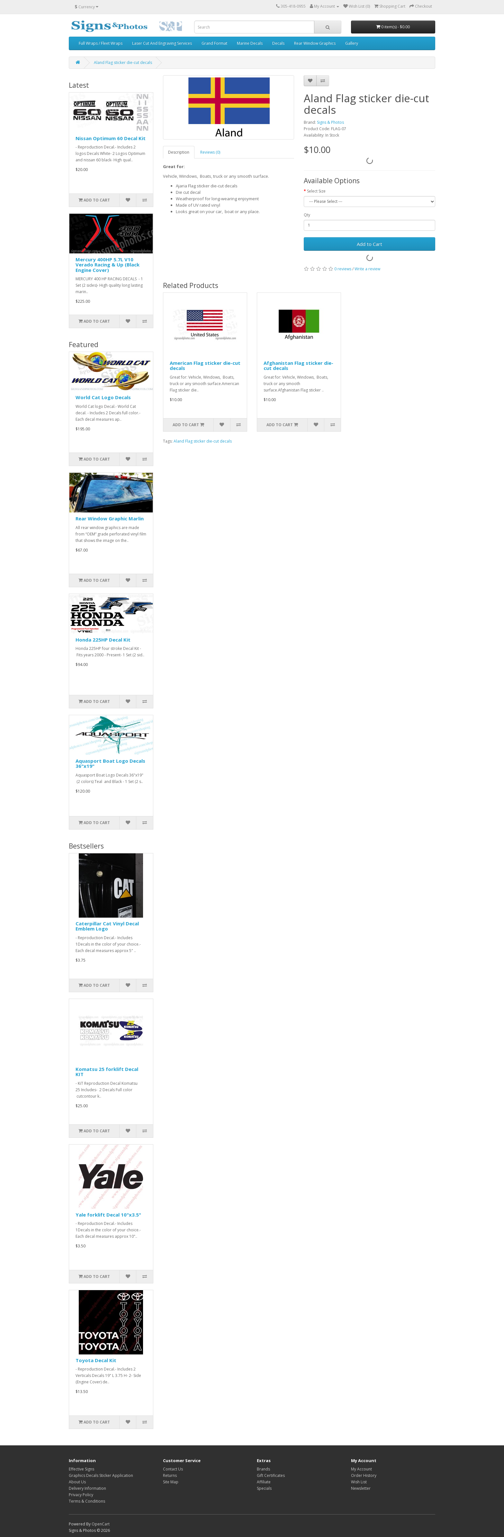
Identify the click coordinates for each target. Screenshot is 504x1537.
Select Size (316, 191)
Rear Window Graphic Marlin (110, 518)
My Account (361, 1469)
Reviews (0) (210, 152)
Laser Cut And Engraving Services (162, 43)
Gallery (351, 43)
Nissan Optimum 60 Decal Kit (111, 138)
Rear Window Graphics (315, 43)
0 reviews (342, 269)
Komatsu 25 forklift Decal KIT (107, 1072)
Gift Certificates (271, 1475)
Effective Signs (81, 1469)
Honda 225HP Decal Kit (103, 639)
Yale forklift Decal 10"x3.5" (108, 1214)
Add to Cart (369, 244)
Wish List (359, 1482)
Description (178, 152)
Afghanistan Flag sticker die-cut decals (298, 366)
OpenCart (101, 1524)
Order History (363, 1475)
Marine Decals (250, 43)
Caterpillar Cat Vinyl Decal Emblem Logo (107, 926)
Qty (307, 215)
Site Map (170, 1482)
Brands (263, 1469)
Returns (170, 1475)
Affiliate (264, 1482)
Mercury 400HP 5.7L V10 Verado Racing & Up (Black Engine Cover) (108, 264)
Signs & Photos (330, 122)
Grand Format (214, 43)
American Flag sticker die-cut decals (205, 366)
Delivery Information (87, 1488)
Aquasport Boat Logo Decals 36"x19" (110, 763)
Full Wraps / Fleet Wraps (100, 43)
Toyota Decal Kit (96, 1360)
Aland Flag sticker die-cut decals (123, 62)
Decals (278, 43)
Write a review (367, 269)
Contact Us (173, 1469)
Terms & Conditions (87, 1501)
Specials (264, 1488)
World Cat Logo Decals (103, 397)
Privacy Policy (81, 1494)
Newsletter (361, 1488)
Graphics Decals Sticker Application (101, 1475)
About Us (77, 1482)
